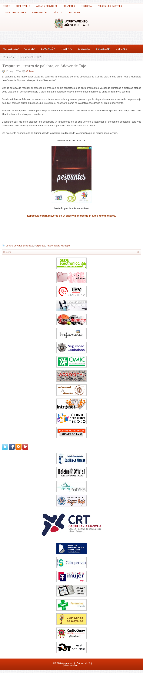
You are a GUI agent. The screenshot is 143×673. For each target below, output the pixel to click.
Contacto (74, 12)
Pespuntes (40, 245)
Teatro (49, 245)
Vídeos (57, 12)
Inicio (6, 6)
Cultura (29, 48)
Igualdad (84, 48)
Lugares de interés (14, 12)
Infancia (9, 57)
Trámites (69, 6)
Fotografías (39, 12)
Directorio (23, 6)
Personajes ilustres (110, 6)
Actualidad (11, 48)
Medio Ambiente (31, 57)
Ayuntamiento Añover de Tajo (77, 663)
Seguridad (103, 48)
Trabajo (66, 48)
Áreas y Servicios (47, 6)
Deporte (121, 48)
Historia (86, 6)
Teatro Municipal (62, 245)
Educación (48, 48)
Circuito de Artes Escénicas (19, 245)
